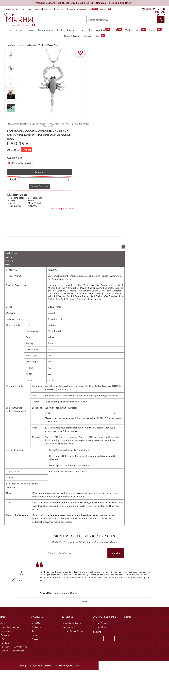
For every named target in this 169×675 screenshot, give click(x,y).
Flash (100, 35)
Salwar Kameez (46, 29)
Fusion (155, 29)
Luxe (141, 29)
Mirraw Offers (100, 627)
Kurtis (60, 29)
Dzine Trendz (54, 306)
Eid (118, 29)
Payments (9, 261)
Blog (33, 631)
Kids (82, 29)
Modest (129, 29)
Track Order (49, 9)
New (10, 29)
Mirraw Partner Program (73, 631)
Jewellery (72, 29)
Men (90, 29)
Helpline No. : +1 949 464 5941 (13, 647)
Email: (13, 179)
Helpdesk (4, 643)
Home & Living (71, 35)
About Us (36, 623)
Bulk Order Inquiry (84, 9)
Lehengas (30, 29)
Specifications (11, 253)
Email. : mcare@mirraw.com (12, 650)
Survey (72, 9)
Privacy (35, 639)
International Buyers (72, 623)
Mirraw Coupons (101, 623)
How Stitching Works (9, 627)
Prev (14, 580)
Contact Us (36, 627)
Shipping (8, 257)
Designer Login (69, 627)
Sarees (19, 29)
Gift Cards (105, 9)
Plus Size (87, 35)
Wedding (103, 29)
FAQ (2, 639)
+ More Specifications (63, 208)
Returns (8, 264)
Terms (34, 635)
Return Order (61, 9)
